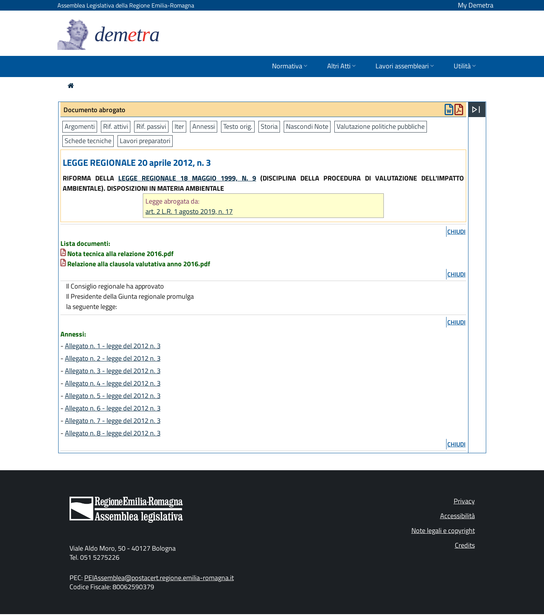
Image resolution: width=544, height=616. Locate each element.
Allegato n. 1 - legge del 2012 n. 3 (113, 346)
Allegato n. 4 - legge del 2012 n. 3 (113, 383)
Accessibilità (457, 516)
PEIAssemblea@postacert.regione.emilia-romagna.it (159, 578)
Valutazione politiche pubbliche (381, 126)
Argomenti (80, 126)
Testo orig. (237, 126)
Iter (179, 126)
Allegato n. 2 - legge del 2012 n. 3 (113, 358)
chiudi (456, 231)
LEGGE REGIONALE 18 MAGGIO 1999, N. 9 (187, 178)
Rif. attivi (115, 126)
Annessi (203, 126)
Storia (269, 126)
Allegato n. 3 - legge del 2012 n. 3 (113, 371)
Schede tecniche (88, 141)
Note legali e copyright (443, 530)
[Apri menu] (476, 109)
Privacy (464, 501)
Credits (465, 545)
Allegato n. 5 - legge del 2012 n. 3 (113, 396)
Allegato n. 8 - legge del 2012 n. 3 (113, 433)
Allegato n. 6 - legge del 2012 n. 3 (113, 408)
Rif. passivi (151, 126)
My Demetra (475, 5)
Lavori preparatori (145, 141)
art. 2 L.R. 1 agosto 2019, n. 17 (189, 211)
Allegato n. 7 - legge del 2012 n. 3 (113, 420)
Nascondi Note (307, 126)
